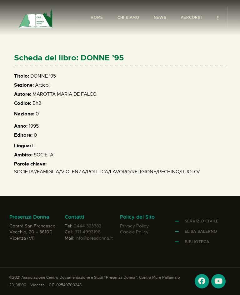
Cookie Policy (134, 232)
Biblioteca (197, 241)
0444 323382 (87, 226)
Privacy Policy (134, 226)
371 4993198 (87, 232)
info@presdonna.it (94, 238)
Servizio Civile (201, 221)
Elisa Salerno (201, 231)
